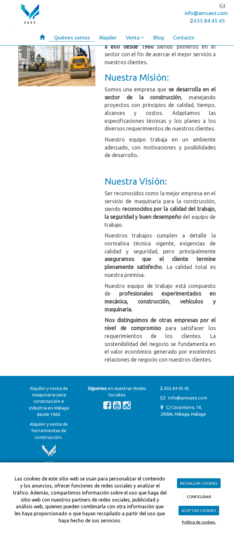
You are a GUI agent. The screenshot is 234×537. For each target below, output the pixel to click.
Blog (158, 37)
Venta (135, 37)
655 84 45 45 (209, 21)
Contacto (183, 37)
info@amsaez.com (186, 397)
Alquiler (108, 37)
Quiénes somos (72, 37)
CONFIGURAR (199, 497)
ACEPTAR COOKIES (199, 510)
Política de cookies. (199, 522)
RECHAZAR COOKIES (199, 483)
